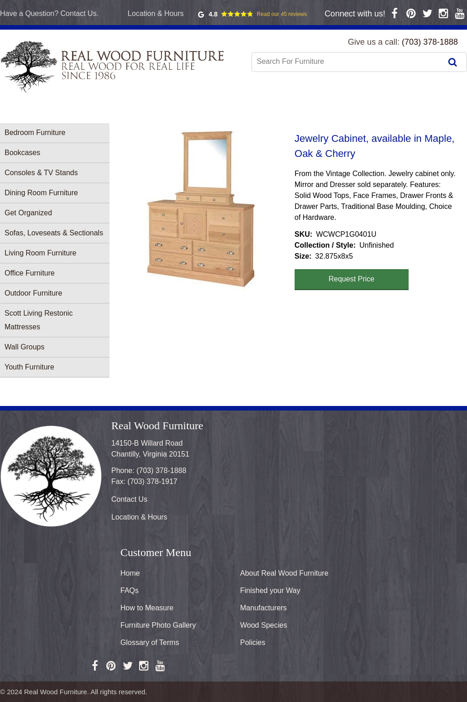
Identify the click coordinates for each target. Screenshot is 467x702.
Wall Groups (24, 347)
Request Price (352, 279)
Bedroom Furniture (35, 132)
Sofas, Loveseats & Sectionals (54, 233)
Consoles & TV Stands (41, 173)
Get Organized (28, 213)
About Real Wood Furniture (284, 573)
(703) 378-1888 (430, 42)
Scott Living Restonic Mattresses (39, 320)
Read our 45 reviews (282, 14)
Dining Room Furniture (41, 193)
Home (130, 573)
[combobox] (348, 61)
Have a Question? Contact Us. (49, 13)
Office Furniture (30, 273)
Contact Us (129, 499)
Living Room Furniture (40, 253)
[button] (202, 210)
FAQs (129, 590)
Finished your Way (270, 590)
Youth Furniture (29, 367)
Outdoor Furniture (33, 293)
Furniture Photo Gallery (158, 625)
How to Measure (147, 608)
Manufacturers (263, 608)
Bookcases (22, 152)
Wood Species (263, 625)
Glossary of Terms (149, 642)
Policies (252, 642)
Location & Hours (156, 13)
